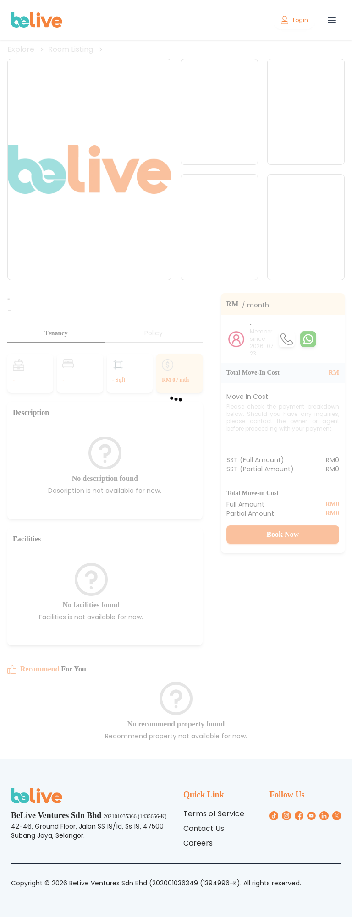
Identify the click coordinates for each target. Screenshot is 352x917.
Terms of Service (213, 813)
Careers (198, 843)
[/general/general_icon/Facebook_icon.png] (299, 815)
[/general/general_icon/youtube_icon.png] (311, 815)
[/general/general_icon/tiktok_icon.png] (274, 815)
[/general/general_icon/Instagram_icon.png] (286, 815)
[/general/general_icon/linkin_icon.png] (323, 815)
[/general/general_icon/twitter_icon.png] (336, 815)
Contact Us (203, 828)
